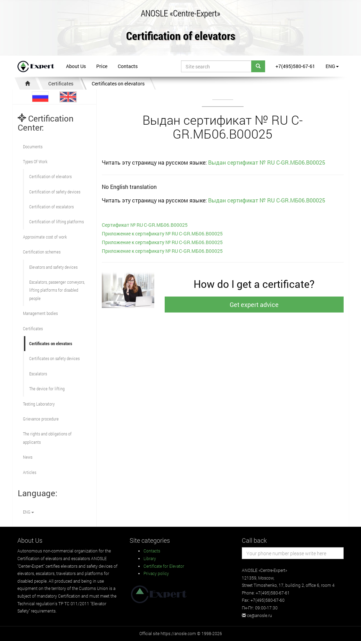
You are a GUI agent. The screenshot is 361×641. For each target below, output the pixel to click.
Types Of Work (35, 161)
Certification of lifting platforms (56, 221)
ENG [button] (332, 66)
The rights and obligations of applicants (47, 438)
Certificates (60, 83)
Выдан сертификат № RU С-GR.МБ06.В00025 (266, 162)
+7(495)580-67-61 (295, 66)
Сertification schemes (41, 252)
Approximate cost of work (45, 237)
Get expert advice (254, 304)
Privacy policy (156, 573)
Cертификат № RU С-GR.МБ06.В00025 (145, 225)
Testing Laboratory (39, 404)
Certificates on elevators (118, 83)
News (27, 457)
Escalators (38, 374)
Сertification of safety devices (54, 192)
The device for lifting (47, 388)
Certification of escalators (51, 206)
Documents (32, 146)
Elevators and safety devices (53, 267)
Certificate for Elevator (163, 566)
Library (149, 558)
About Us (76, 66)
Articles (29, 472)
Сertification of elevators (50, 176)
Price (101, 66)
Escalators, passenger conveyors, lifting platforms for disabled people (57, 290)
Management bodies (40, 313)
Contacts (128, 66)
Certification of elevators (180, 36)
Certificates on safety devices (54, 358)
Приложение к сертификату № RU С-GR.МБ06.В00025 (162, 233)
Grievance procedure (41, 419)
